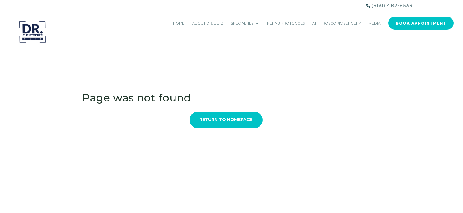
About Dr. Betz (207, 23)
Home (179, 23)
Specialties (242, 23)
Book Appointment (421, 23)
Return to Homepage (225, 119)
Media (375, 23)
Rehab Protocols (286, 23)
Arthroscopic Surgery (336, 23)
